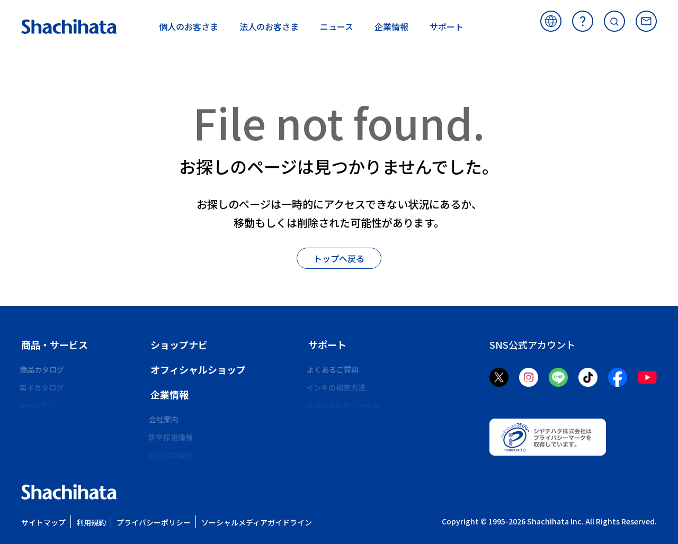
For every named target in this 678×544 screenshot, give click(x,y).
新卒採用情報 (172, 437)
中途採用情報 (172, 455)
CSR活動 (165, 473)
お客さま (188, 26)
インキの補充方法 (338, 387)
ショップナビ (179, 344)
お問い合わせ (646, 21)
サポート (327, 344)
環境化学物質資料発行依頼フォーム (367, 423)
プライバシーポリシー (154, 522)
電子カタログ (43, 387)
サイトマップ (43, 522)
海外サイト (550, 21)
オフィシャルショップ (198, 369)
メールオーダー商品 (341, 441)
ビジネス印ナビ (47, 423)
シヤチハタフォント (54, 441)
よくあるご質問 (582, 21)
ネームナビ (39, 405)
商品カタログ (43, 369)
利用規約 (91, 522)
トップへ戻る (339, 258)
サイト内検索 (614, 21)
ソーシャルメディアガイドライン (256, 522)
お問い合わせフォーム (345, 405)
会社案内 (165, 419)
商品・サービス (54, 344)
